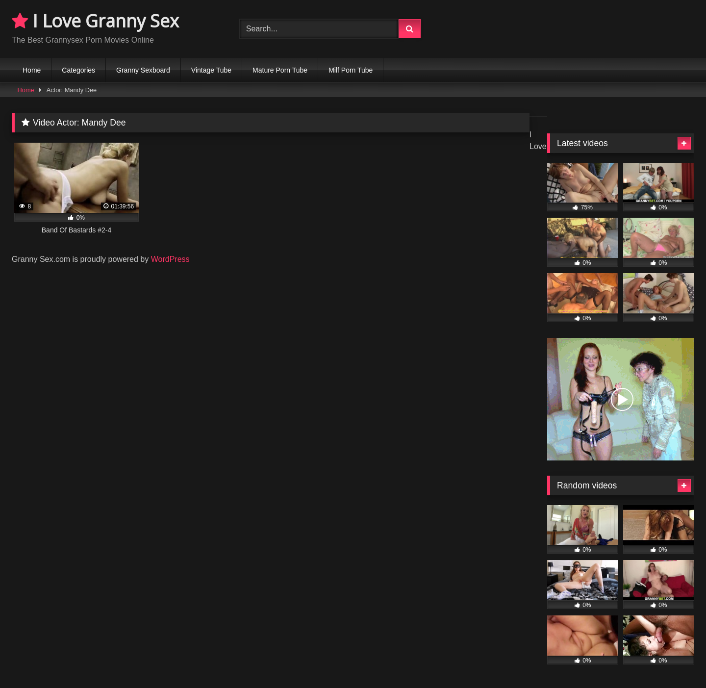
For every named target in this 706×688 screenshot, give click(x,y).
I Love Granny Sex (95, 21)
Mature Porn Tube (279, 70)
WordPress (170, 259)
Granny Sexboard (143, 70)
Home (32, 70)
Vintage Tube (211, 70)
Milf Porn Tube (350, 70)
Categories (78, 70)
